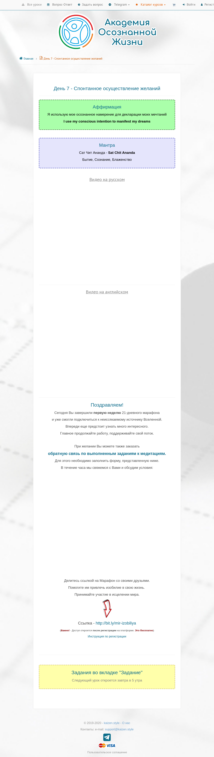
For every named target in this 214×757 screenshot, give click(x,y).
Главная (26, 58)
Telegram (119, 4)
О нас (126, 723)
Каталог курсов (151, 4)
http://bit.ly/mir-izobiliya (116, 623)
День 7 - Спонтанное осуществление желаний (70, 58)
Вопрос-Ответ (59, 4)
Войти (189, 4)
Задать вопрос (90, 4)
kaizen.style (112, 723)
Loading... (107, 520)
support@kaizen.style (119, 729)
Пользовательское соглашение (107, 752)
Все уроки (32, 4)
